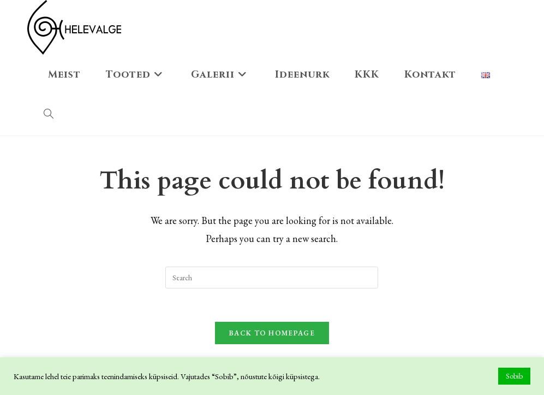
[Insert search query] (271, 277)
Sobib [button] (514, 376)
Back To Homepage (272, 333)
